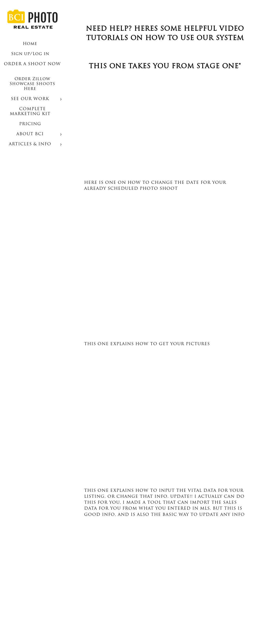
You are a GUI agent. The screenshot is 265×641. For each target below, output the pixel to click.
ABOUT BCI (30, 134)
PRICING (30, 124)
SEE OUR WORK (30, 99)
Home (30, 44)
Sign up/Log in (30, 54)
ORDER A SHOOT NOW (32, 64)
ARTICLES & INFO (30, 144)
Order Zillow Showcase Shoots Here (32, 84)
